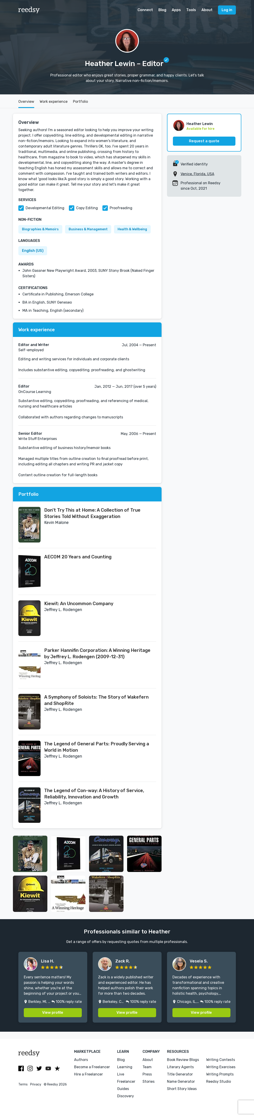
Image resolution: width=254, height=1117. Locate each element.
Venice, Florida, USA (197, 174)
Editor (23, 386)
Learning (124, 1067)
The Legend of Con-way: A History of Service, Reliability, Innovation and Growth (94, 794)
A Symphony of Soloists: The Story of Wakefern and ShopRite (96, 700)
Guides (123, 1089)
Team (147, 1067)
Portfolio (80, 101)
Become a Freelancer (92, 1067)
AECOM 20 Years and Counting (77, 557)
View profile (52, 1012)
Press (147, 1074)
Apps (176, 10)
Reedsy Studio (218, 1081)
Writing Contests (220, 1060)
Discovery (125, 1096)
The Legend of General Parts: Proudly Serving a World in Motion (96, 747)
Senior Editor (30, 433)
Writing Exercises (220, 1067)
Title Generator (180, 1074)
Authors (81, 1060)
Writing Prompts (220, 1074)
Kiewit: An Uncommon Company (78, 603)
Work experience (54, 101)
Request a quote (204, 141)
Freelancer (126, 1081)
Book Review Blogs (183, 1060)
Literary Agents (180, 1067)
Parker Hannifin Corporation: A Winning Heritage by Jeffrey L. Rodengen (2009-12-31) (97, 653)
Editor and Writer (33, 345)
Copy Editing (87, 208)
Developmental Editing (45, 208)
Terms (23, 1084)
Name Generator (181, 1081)
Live (120, 1074)
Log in (227, 10)
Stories (149, 1081)
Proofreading (121, 208)
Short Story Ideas (182, 1089)
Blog (162, 10)
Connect (145, 10)
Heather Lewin (199, 124)
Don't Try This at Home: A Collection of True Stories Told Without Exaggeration (92, 513)
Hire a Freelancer (88, 1074)
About (207, 10)
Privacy (35, 1084)
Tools (191, 10)
